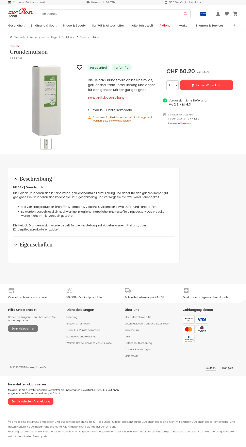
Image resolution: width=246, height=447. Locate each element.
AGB (127, 336)
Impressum (132, 330)
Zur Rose (163, 323)
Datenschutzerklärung (138, 343)
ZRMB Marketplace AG (138, 317)
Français (227, 368)
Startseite (17, 37)
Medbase (149, 323)
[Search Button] (186, 14)
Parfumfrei (121, 68)
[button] (46, 100)
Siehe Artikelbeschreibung (106, 98)
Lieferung (72, 317)
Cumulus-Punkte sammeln (83, 330)
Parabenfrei (98, 68)
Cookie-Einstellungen (138, 349)
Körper (33, 37)
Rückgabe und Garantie (81, 336)
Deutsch (211, 368)
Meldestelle (131, 356)
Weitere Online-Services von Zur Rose (89, 343)
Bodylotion (68, 37)
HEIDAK (14, 46)
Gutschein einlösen (78, 323)
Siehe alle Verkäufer (180, 123)
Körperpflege (49, 37)
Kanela (188, 114)
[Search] (110, 14)
